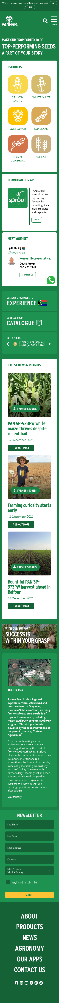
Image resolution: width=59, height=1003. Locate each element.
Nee (30, 7)
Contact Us (27, 275)
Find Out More (21, 448)
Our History (15, 797)
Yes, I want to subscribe (21, 882)
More (36, 219)
